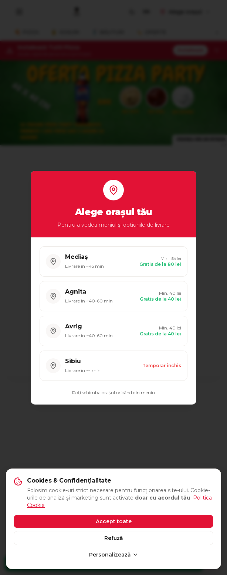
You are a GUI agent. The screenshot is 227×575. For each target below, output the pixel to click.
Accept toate (114, 521)
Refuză (113, 538)
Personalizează (113, 554)
